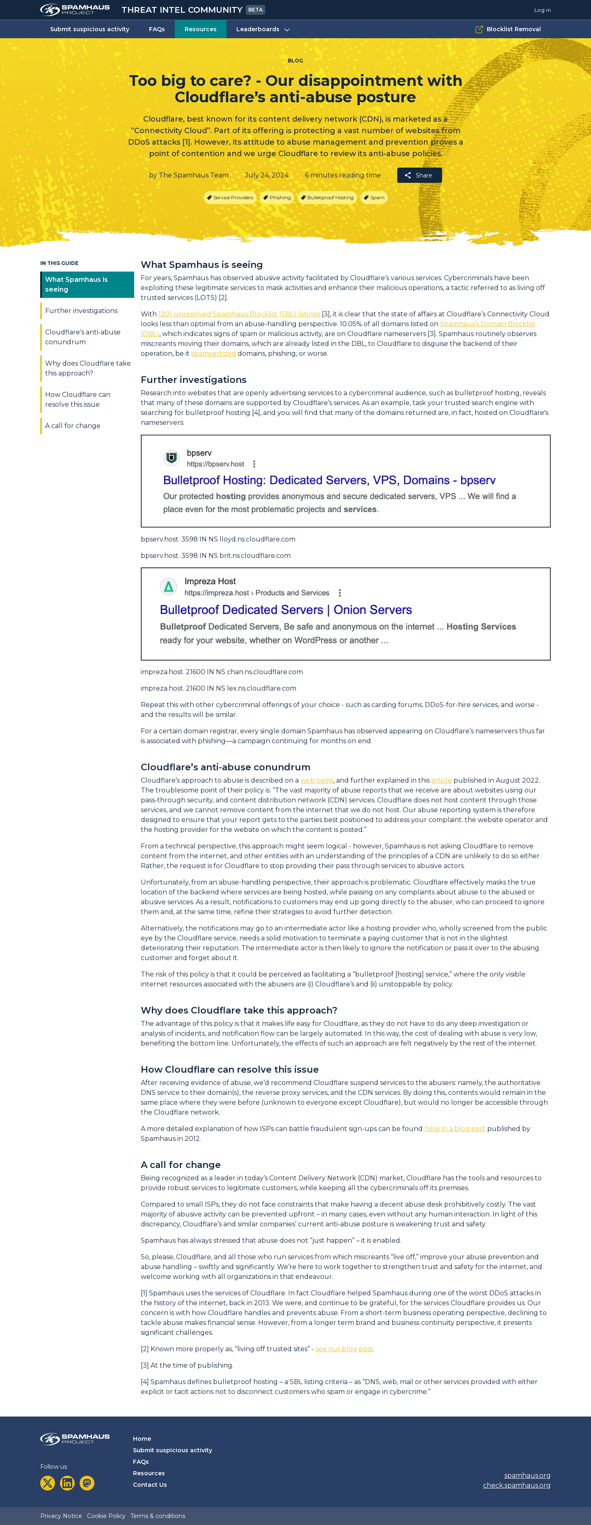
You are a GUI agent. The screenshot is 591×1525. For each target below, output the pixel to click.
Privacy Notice (61, 1516)
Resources (201, 29)
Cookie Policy (106, 1516)
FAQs (157, 29)
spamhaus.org (527, 1475)
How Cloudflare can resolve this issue (77, 399)
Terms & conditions (158, 1516)
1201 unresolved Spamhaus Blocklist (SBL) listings (239, 314)
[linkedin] (67, 1483)
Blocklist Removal (508, 29)
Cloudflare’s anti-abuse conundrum (83, 337)
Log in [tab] (542, 10)
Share (418, 175)
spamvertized (213, 353)
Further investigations (81, 311)
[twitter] (47, 1483)
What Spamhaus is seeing (76, 284)
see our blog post (344, 1349)
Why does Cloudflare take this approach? (88, 368)
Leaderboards (263, 29)
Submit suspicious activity (89, 29)
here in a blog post (455, 1129)
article (441, 780)
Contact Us (150, 1484)
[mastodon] (87, 1483)
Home (142, 1438)
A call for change (73, 426)
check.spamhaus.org (517, 1485)
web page (316, 780)
